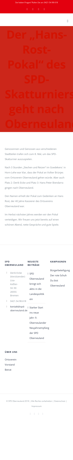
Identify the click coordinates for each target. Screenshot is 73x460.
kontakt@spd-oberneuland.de (16, 308)
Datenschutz (59, 401)
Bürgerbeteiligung (59, 270)
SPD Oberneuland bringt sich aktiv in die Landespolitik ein (36, 286)
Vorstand (10, 364)
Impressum (37, 406)
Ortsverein (10, 359)
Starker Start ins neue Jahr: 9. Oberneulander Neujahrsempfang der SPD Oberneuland (36, 323)
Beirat (8, 369)
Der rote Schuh (58, 275)
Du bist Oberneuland (57, 283)
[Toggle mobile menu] (67, 21)
